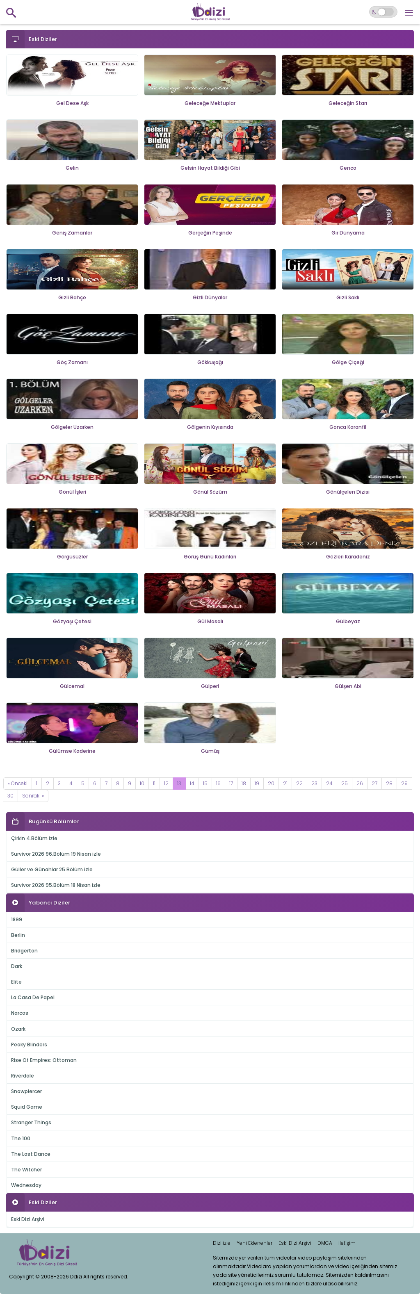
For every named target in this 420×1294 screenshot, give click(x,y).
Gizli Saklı (347, 297)
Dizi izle (222, 1242)
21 (285, 783)
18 (244, 783)
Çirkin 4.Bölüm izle (34, 838)
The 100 (20, 1138)
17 (231, 783)
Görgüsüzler (72, 556)
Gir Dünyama (348, 232)
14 (192, 783)
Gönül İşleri (72, 491)
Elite (16, 981)
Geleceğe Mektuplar (210, 103)
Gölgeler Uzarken (72, 427)
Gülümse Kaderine (72, 750)
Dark (16, 966)
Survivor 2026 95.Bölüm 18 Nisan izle (55, 885)
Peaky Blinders (29, 1044)
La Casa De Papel (33, 997)
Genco (348, 167)
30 (10, 795)
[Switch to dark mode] (383, 12)
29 (404, 783)
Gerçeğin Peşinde (210, 232)
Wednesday (26, 1185)
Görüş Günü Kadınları (210, 556)
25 (344, 783)
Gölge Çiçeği (348, 362)
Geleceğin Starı (348, 103)
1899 (16, 919)
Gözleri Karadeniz (348, 556)
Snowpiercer (26, 1091)
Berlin (18, 935)
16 (218, 783)
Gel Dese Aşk (72, 103)
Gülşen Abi (348, 686)
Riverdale (22, 1075)
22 (299, 783)
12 (166, 783)
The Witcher (26, 1169)
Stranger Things (31, 1122)
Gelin (72, 167)
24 (329, 783)
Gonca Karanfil (347, 427)
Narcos (19, 1012)
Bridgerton (24, 950)
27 (374, 783)
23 (314, 783)
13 (179, 783)
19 (257, 783)
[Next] (33, 796)
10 (142, 783)
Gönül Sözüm (210, 491)
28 (389, 783)
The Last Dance (30, 1153)
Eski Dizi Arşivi (27, 1219)
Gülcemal (72, 686)
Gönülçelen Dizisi (348, 491)
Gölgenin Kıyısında (210, 427)
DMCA (324, 1242)
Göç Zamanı (72, 362)
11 (154, 783)
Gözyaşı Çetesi (72, 621)
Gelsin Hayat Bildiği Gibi (210, 167)
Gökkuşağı (210, 362)
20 (271, 783)
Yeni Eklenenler (254, 1242)
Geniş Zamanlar (72, 232)
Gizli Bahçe (72, 297)
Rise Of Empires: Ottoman (44, 1060)
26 (359, 783)
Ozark (18, 1028)
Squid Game (26, 1106)
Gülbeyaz (348, 621)
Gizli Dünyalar (210, 297)
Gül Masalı (210, 621)
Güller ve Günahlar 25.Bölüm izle (52, 869)
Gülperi (210, 686)
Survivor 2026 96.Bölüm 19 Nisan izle (56, 853)
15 (205, 783)
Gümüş (210, 750)
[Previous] (17, 783)
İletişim (347, 1242)
